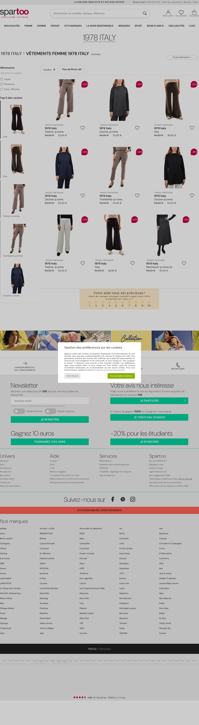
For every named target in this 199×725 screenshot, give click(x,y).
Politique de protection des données (109, 370)
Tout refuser (72, 376)
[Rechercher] (144, 13)
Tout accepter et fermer (121, 376)
